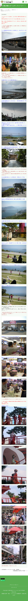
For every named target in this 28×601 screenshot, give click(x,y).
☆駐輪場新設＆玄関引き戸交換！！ (20, 570)
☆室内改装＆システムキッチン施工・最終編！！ (11, 569)
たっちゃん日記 (7, 9)
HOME (2, 9)
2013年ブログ (14, 9)
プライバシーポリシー (14, 584)
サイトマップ (14, 587)
